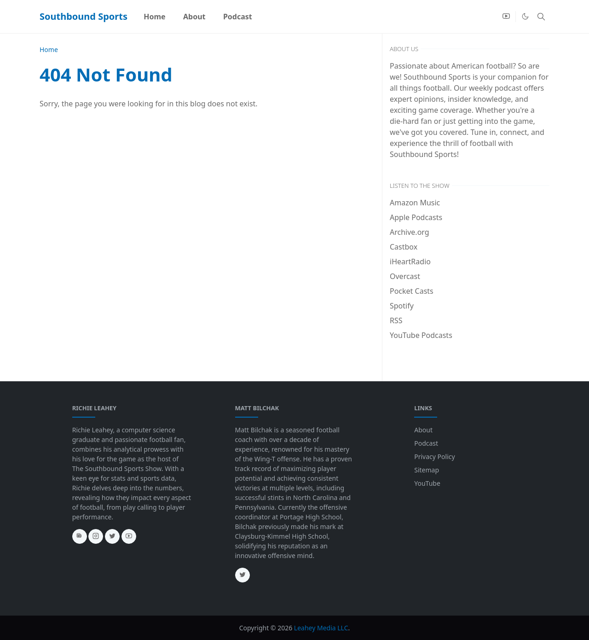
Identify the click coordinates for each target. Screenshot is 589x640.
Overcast (405, 276)
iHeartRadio (410, 261)
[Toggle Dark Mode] (525, 16)
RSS (396, 320)
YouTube (427, 483)
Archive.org (409, 232)
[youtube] (506, 16)
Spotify (402, 306)
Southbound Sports (83, 16)
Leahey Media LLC (321, 627)
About (423, 429)
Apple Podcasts (416, 217)
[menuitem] (154, 16)
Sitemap (426, 469)
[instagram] (95, 536)
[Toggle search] (541, 16)
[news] (79, 536)
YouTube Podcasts (421, 335)
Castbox (403, 247)
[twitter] (112, 536)
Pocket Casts (411, 291)
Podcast (426, 443)
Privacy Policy (434, 456)
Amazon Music (415, 203)
